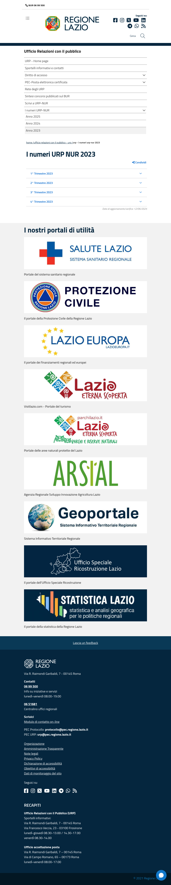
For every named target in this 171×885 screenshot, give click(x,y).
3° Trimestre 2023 (41, 192)
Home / (30, 142)
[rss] (143, 26)
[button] (144, 75)
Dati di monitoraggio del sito (42, 773)
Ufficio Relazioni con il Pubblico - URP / (53, 142)
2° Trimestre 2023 (41, 183)
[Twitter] (129, 20)
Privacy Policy (33, 758)
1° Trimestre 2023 (41, 173)
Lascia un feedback (85, 642)
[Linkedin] (143, 20)
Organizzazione (34, 743)
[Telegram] (61, 790)
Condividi (139, 162)
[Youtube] (136, 20)
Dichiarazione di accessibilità (43, 763)
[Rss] (75, 790)
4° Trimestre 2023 (41, 201)
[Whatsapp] (137, 26)
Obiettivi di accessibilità (39, 768)
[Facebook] (115, 20)
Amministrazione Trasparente (43, 748)
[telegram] (130, 26)
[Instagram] (122, 20)
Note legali (31, 753)
